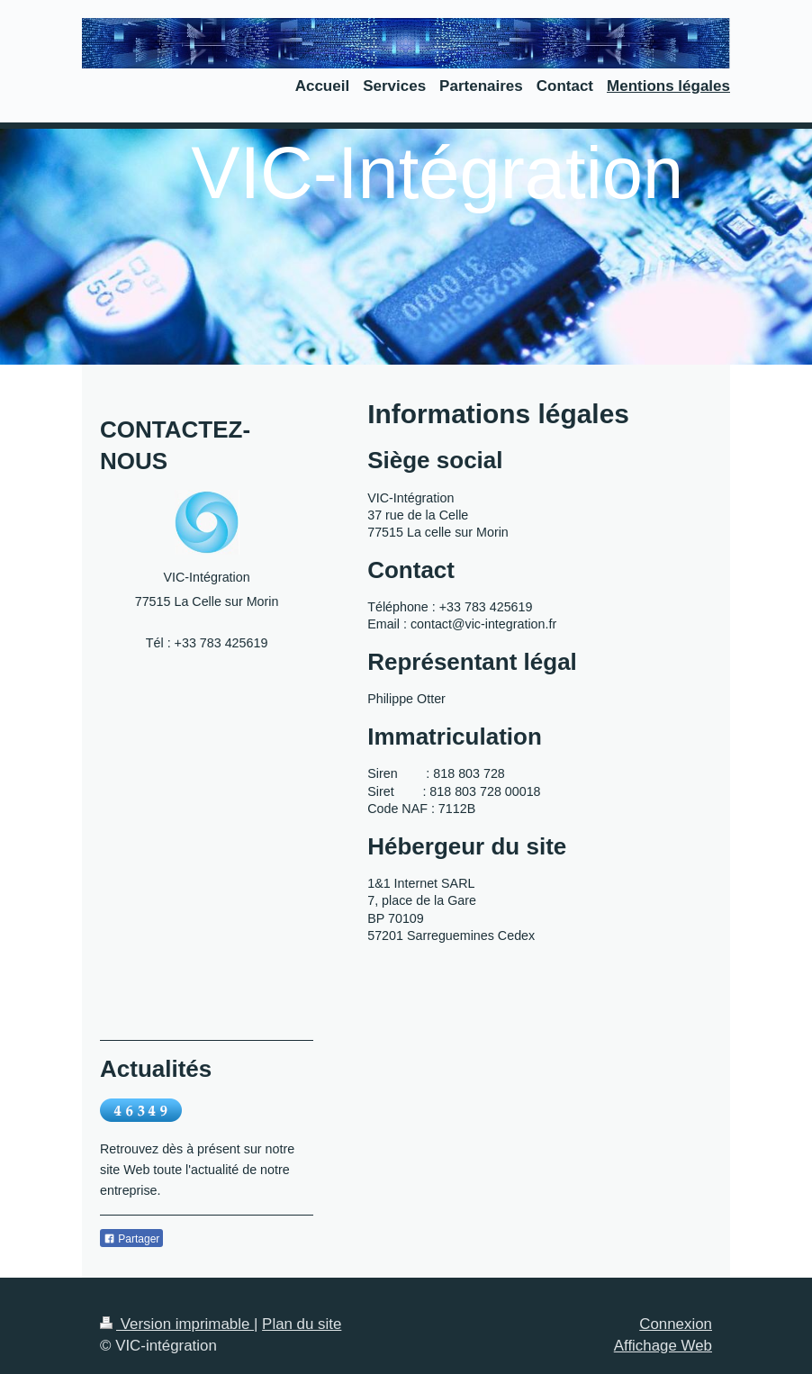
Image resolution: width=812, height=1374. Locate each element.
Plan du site (301, 1324)
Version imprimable (177, 1324)
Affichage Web (663, 1345)
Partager (131, 1239)
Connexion (675, 1324)
